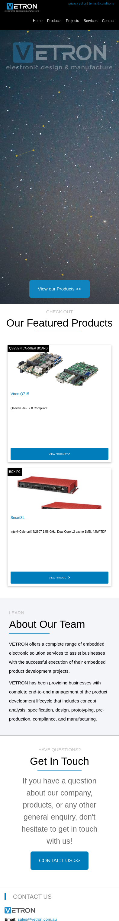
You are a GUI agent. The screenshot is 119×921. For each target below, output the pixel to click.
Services (91, 21)
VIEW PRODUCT (59, 454)
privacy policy (78, 3)
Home (38, 21)
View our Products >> (59, 288)
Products (54, 21)
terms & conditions (101, 3)
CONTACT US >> (59, 860)
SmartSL (18, 518)
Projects (72, 21)
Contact (108, 21)
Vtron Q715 (20, 394)
